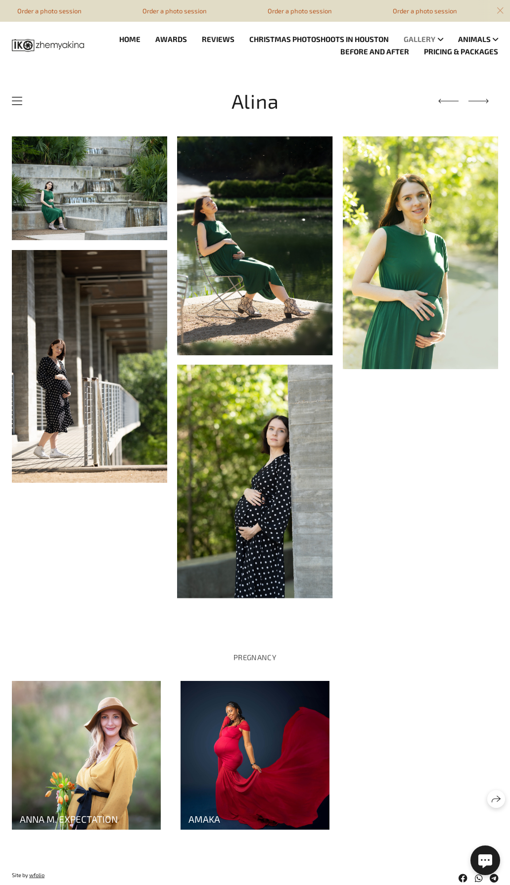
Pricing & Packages (461, 51)
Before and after (374, 51)
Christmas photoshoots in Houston (319, 39)
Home (129, 39)
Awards (171, 39)
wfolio (37, 875)
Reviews (218, 39)
